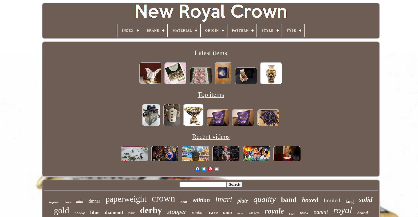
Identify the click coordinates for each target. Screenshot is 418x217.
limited (332, 200)
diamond (114, 212)
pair (131, 213)
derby (151, 210)
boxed (310, 200)
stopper (177, 211)
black (304, 213)
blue (95, 212)
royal (342, 210)
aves (240, 213)
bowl (292, 213)
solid (366, 200)
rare (213, 212)
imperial (54, 202)
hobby (79, 213)
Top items (211, 94)
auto (227, 212)
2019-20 (254, 213)
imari (223, 199)
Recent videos (211, 136)
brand (362, 213)
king (350, 201)
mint (79, 202)
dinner (94, 201)
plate (242, 201)
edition (201, 200)
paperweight (125, 199)
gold (61, 210)
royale (274, 211)
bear (183, 202)
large (68, 202)
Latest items (211, 52)
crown (163, 198)
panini (321, 212)
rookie (197, 212)
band (289, 200)
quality (264, 199)
